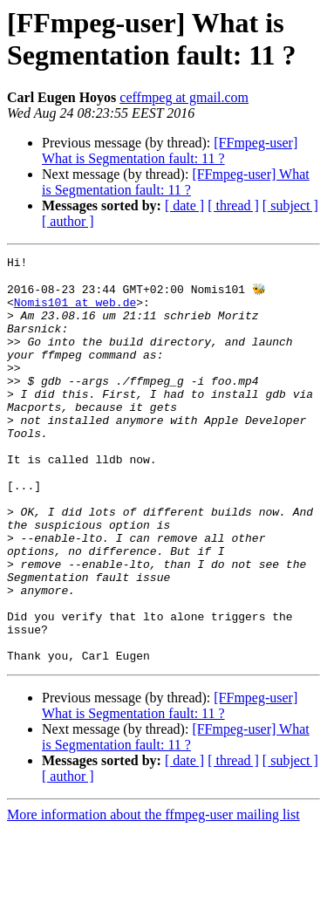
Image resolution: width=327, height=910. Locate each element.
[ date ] (184, 205)
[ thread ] (233, 205)
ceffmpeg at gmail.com (184, 97)
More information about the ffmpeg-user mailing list (153, 894)
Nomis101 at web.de (75, 311)
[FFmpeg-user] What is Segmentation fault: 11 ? (169, 150)
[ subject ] (290, 205)
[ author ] (68, 221)
